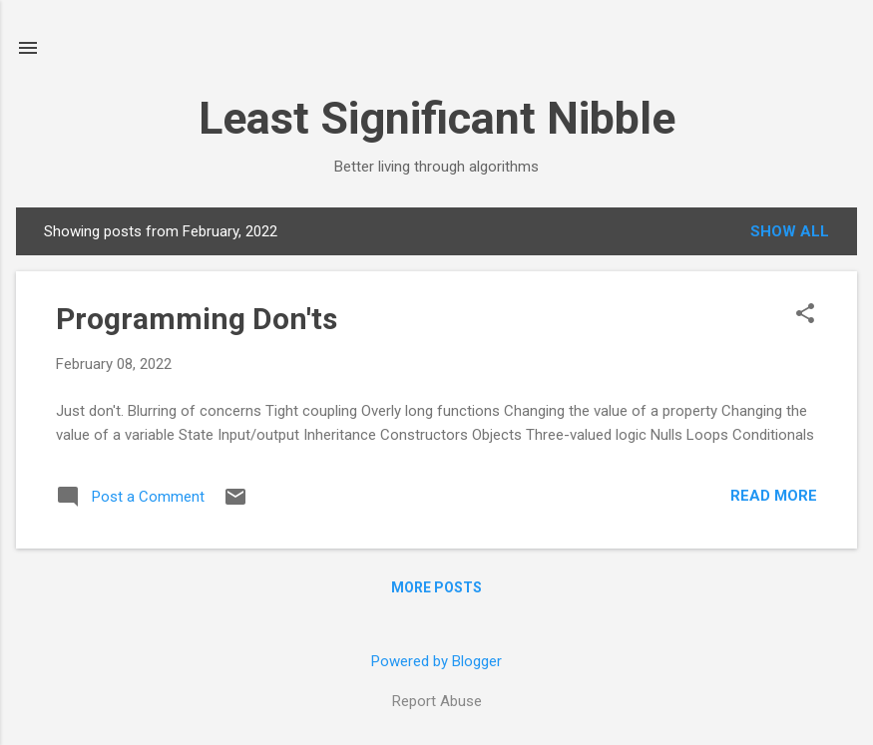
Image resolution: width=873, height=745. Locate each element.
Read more (773, 496)
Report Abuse (437, 701)
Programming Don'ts (196, 318)
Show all (789, 231)
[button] (805, 315)
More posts (436, 587)
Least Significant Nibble (437, 118)
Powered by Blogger (436, 661)
